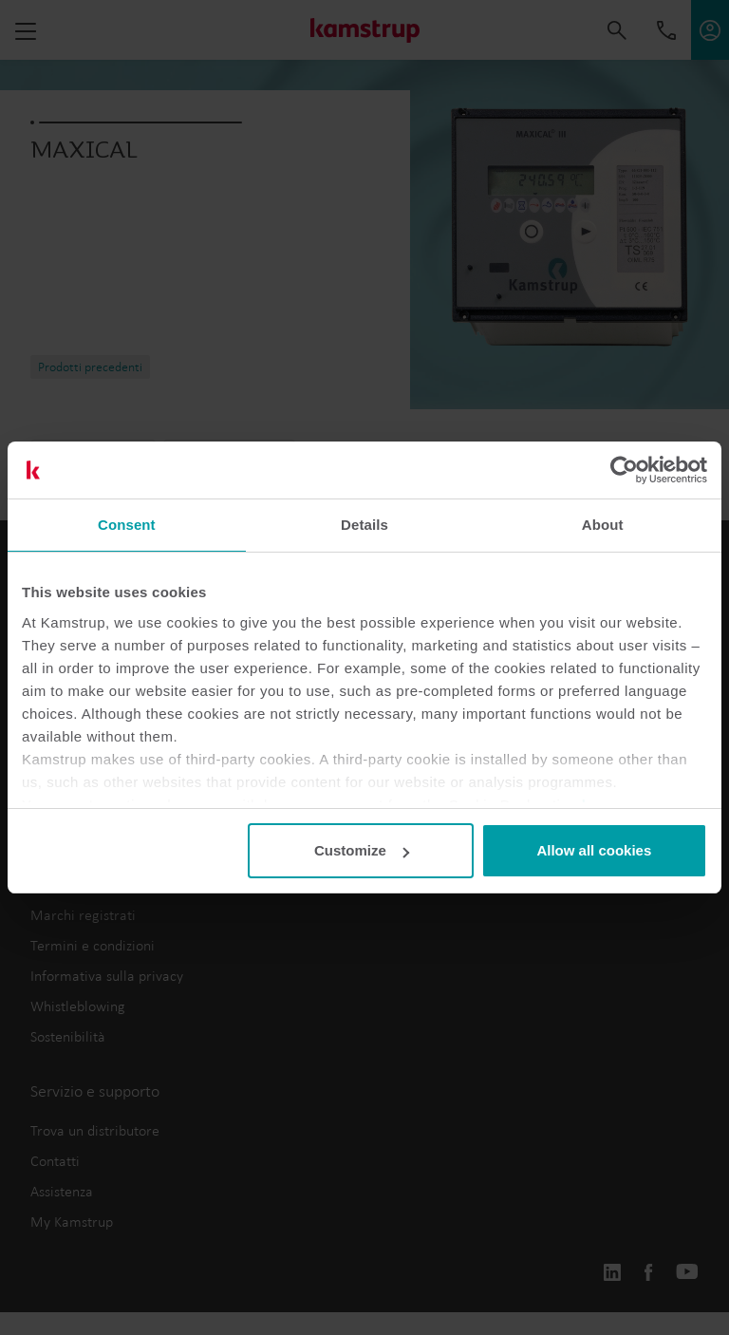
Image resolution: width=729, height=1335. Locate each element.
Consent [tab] (127, 525)
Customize (361, 850)
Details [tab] (364, 525)
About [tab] (603, 525)
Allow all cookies (593, 850)
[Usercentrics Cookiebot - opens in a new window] (624, 470)
